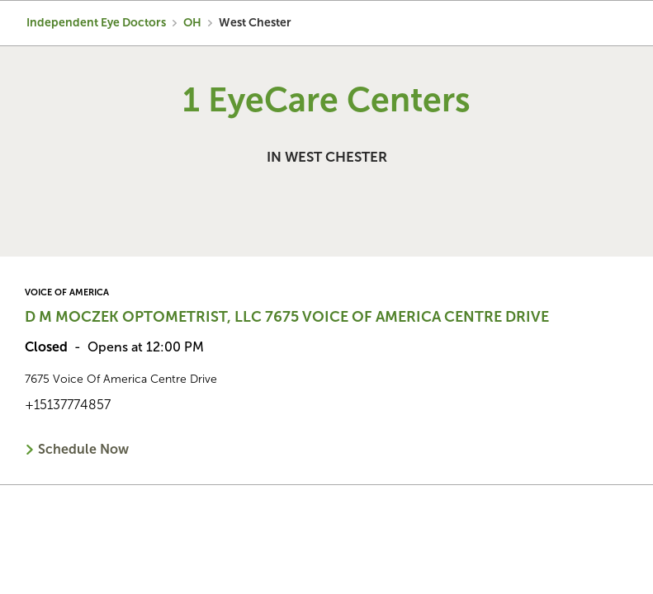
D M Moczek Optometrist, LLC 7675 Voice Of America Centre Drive (287, 317)
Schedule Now (83, 449)
